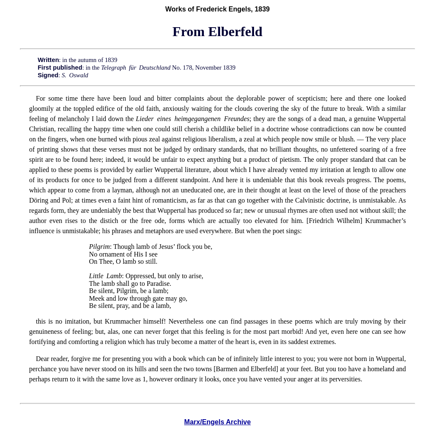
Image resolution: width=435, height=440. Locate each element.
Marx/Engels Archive (217, 422)
